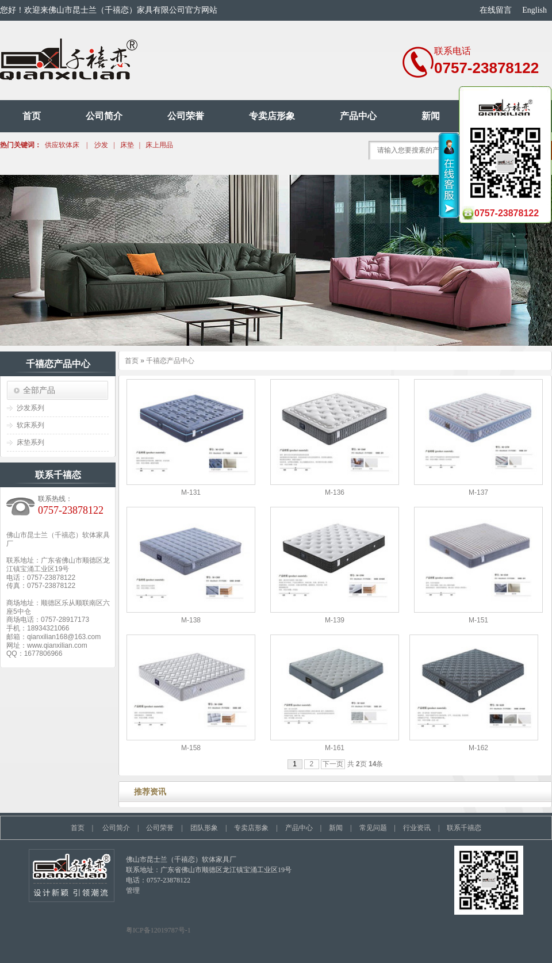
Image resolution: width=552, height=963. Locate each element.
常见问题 (373, 828)
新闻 (430, 116)
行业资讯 (417, 828)
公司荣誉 (185, 116)
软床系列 (30, 425)
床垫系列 (30, 442)
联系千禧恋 (464, 828)
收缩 (449, 175)
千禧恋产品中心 (170, 361)
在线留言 (496, 10)
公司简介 (104, 116)
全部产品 (39, 390)
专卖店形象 (272, 116)
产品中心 (358, 116)
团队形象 (204, 828)
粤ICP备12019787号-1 (158, 930)
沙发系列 (30, 408)
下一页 (333, 764)
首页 (31, 116)
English (534, 10)
